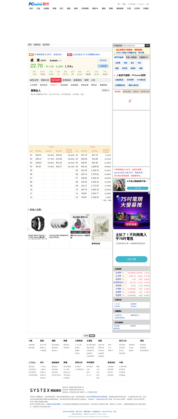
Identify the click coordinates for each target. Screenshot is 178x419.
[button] (112, 229)
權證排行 (55, 350)
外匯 (129, 8)
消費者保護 (87, 411)
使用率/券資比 (56, 375)
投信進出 (134, 306)
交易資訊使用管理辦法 (53, 404)
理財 (97, 378)
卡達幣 (118, 289)
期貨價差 (66, 348)
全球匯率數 (123, 366)
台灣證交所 (118, 315)
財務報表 (67, 80)
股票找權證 (55, 345)
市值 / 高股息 (131, 57)
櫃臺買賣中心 (135, 315)
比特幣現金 (118, 282)
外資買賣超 (32, 369)
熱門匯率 (122, 369)
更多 (146, 269)
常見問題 (117, 326)
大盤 (38, 8)
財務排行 (43, 372)
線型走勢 (34, 80)
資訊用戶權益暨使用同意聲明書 (96, 397)
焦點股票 (110, 375)
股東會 (131, 350)
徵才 (115, 411)
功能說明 (133, 326)
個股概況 (78, 80)
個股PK (95, 8)
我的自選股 (127, 91)
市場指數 (43, 350)
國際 (97, 366)
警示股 (121, 350)
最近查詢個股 (91, 345)
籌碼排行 (43, 375)
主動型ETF (143, 57)
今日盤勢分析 (79, 369)
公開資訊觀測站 (119, 318)
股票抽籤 (122, 353)
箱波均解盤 (67, 366)
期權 (111, 8)
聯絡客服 (117, 328)
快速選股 (143, 345)
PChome (141, 4)
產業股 (77, 348)
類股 (76, 8)
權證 (104, 8)
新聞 (123, 4)
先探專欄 (66, 378)
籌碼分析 (45, 80)
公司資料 (33, 85)
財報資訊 (90, 353)
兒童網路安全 (96, 411)
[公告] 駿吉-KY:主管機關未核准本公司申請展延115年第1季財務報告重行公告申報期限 (88, 54)
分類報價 (85, 8)
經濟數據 (122, 375)
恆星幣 (118, 295)
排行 (61, 8)
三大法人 (117, 304)
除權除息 (132, 345)
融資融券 (134, 304)
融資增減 (55, 369)
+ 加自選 (103, 66)
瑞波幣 (118, 279)
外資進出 (117, 306)
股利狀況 (43, 85)
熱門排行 (110, 372)
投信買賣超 (32, 372)
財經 (97, 375)
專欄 (65, 362)
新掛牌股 (122, 345)
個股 (100, 341)
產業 (88, 372)
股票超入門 (67, 372)
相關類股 (103, 85)
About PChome (107, 411)
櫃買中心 (43, 348)
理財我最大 (67, 375)
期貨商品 (66, 345)
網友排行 (43, 378)
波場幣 (118, 292)
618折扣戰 (131, 4)
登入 (147, 4)
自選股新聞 (90, 356)
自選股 (46, 8)
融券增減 (55, 372)
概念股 (77, 353)
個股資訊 (37, 44)
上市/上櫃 (78, 345)
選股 (69, 8)
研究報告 (78, 366)
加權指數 (31, 345)
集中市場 (43, 345)
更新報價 (103, 60)
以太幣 (118, 276)
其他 (97, 372)
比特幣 (137, 8)
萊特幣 (118, 285)
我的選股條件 (144, 350)
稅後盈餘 (74, 85)
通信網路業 (54, 61)
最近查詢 (118, 91)
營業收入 (54, 85)
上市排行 (43, 366)
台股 (88, 369)
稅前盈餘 (64, 85)
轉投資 (94, 85)
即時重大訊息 (145, 91)
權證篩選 (55, 348)
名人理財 (66, 369)
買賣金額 (31, 366)
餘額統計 (55, 366)
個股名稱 (118, 45)
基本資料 (56, 80)
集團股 (77, 350)
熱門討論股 (119, 57)
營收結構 (85, 85)
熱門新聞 (90, 366)
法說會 (131, 348)
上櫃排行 (43, 369)
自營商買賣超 (33, 375)
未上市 (89, 375)
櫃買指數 (31, 348)
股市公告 (123, 341)
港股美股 (120, 8)
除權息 (146, 8)
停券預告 (122, 348)
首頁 (31, 8)
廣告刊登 (79, 411)
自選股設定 (90, 350)
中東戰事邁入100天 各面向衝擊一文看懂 (49, 54)
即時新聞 (90, 362)
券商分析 (78, 362)
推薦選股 (143, 348)
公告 (93, 80)
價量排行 (136, 91)
